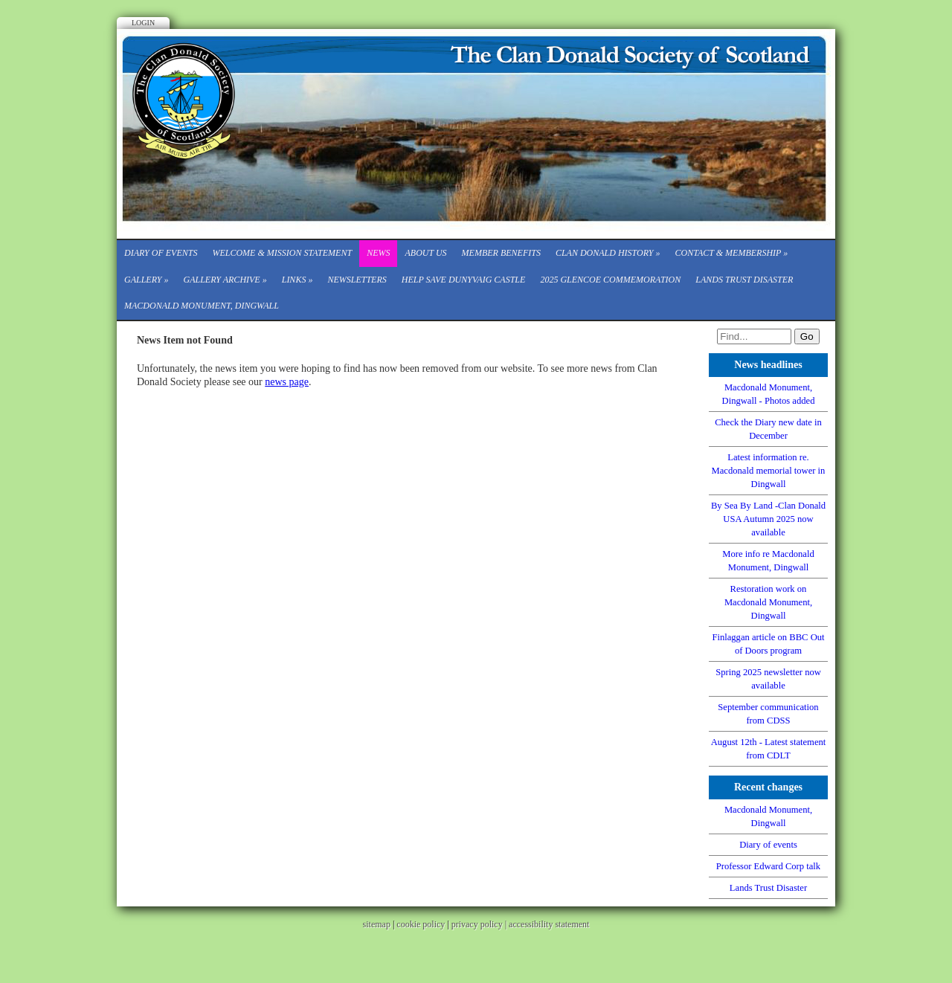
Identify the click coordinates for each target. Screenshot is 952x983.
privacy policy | (480, 924)
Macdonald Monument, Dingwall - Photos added (768, 394)
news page (287, 381)
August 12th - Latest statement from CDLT (768, 749)
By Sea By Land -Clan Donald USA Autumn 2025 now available (768, 519)
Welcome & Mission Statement (282, 253)
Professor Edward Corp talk (768, 866)
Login (143, 23)
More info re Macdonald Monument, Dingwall (768, 561)
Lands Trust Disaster (744, 279)
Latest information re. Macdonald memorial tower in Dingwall (769, 470)
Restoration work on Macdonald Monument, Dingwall (768, 602)
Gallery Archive (224, 279)
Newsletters (356, 279)
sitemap (376, 924)
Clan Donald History (608, 253)
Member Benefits (501, 253)
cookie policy (420, 924)
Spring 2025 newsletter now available (768, 679)
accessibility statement (549, 924)
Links (297, 279)
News (378, 253)
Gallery (146, 279)
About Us (425, 253)
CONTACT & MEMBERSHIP (731, 253)
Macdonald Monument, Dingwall (201, 305)
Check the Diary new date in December (768, 429)
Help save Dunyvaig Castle (464, 279)
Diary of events (160, 253)
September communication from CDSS (768, 714)
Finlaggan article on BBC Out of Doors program (768, 644)
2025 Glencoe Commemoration (610, 279)
